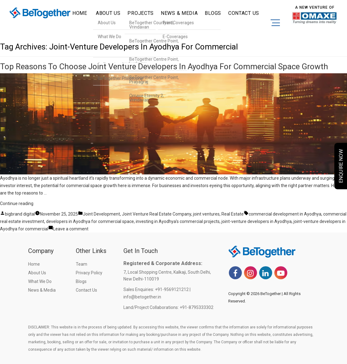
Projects (140, 13)
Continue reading (16, 203)
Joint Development (101, 214)
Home (79, 13)
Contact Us (86, 290)
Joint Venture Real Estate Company (156, 214)
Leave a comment (70, 228)
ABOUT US (108, 13)
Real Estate (232, 214)
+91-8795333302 (196, 307)
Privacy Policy (89, 272)
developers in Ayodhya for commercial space (90, 221)
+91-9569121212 (172, 289)
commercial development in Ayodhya (285, 214)
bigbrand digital (20, 214)
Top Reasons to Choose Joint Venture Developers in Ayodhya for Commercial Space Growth (164, 66)
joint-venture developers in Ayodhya (256, 221)
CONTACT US (243, 13)
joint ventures (206, 214)
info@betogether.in (142, 296)
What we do (40, 281)
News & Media (179, 13)
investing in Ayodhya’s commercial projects (178, 221)
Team (81, 264)
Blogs (213, 13)
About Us (37, 272)
